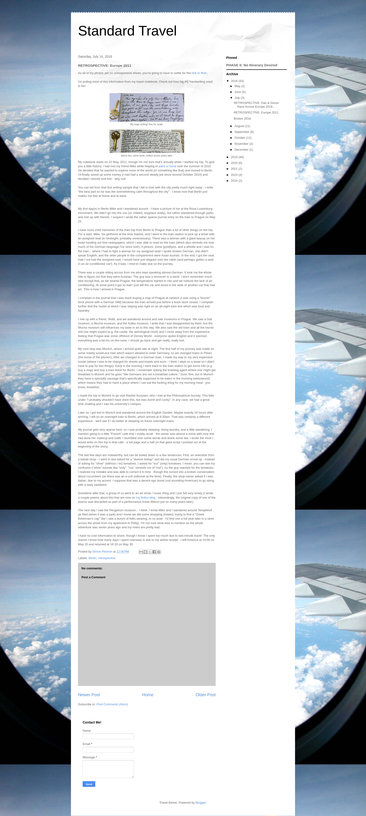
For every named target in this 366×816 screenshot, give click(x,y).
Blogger (201, 802)
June (238, 92)
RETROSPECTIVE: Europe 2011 (256, 112)
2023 (235, 175)
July (238, 97)
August (240, 126)
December (242, 149)
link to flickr (199, 73)
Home (148, 694)
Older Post (206, 694)
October (240, 137)
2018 (235, 81)
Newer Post (89, 694)
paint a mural (167, 166)
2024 (235, 180)
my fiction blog (145, 497)
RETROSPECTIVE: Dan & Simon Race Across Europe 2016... (256, 104)
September (242, 132)
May (238, 86)
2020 (235, 163)
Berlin (92, 558)
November (242, 143)
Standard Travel (127, 31)
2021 (235, 168)
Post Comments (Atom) (112, 704)
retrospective (106, 558)
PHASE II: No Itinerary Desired (251, 65)
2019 (235, 157)
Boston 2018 (242, 118)
